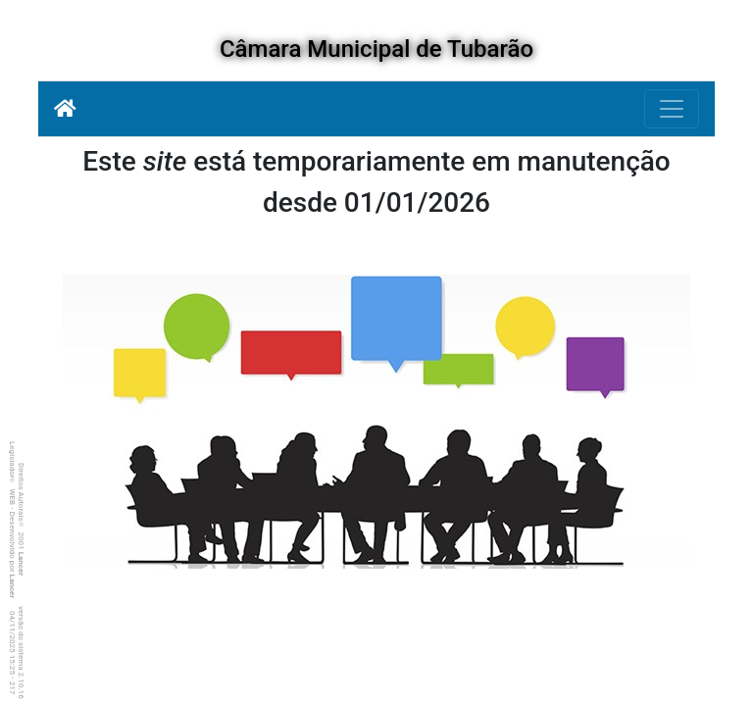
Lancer (21, 564)
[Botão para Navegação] (671, 108)
